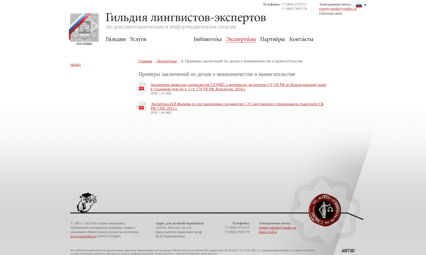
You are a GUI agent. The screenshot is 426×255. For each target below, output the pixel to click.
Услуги (138, 39)
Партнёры (272, 39)
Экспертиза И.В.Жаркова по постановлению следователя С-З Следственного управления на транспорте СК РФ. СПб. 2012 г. (237, 106)
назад (76, 64)
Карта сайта (268, 232)
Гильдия (116, 39)
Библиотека (207, 39)
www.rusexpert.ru (83, 236)
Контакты (301, 39)
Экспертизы (241, 39)
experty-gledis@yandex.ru (338, 9)
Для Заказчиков (170, 39)
